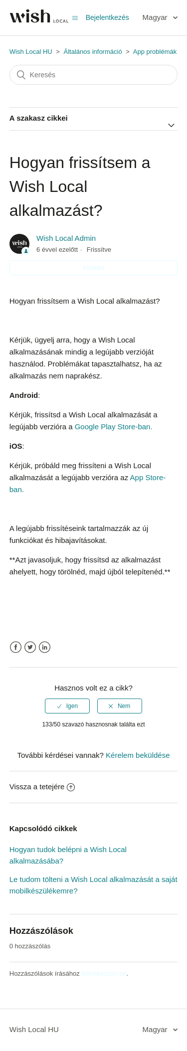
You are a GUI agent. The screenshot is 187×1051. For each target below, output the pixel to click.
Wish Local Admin (66, 238)
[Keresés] (93, 75)
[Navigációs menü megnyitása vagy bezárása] (75, 17)
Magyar (156, 17)
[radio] (67, 706)
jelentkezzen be (103, 973)
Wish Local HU (30, 51)
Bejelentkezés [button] (107, 17)
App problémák (155, 51)
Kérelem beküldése (138, 755)
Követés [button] (93, 267)
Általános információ (93, 51)
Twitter (30, 647)
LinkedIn (44, 647)
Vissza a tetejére (42, 786)
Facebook (15, 647)
